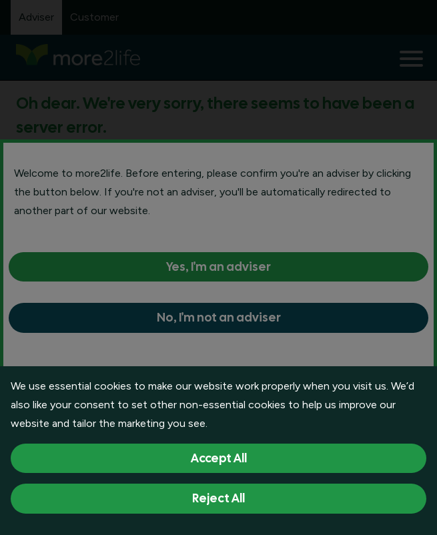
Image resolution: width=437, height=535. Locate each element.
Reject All (218, 498)
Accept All (219, 458)
